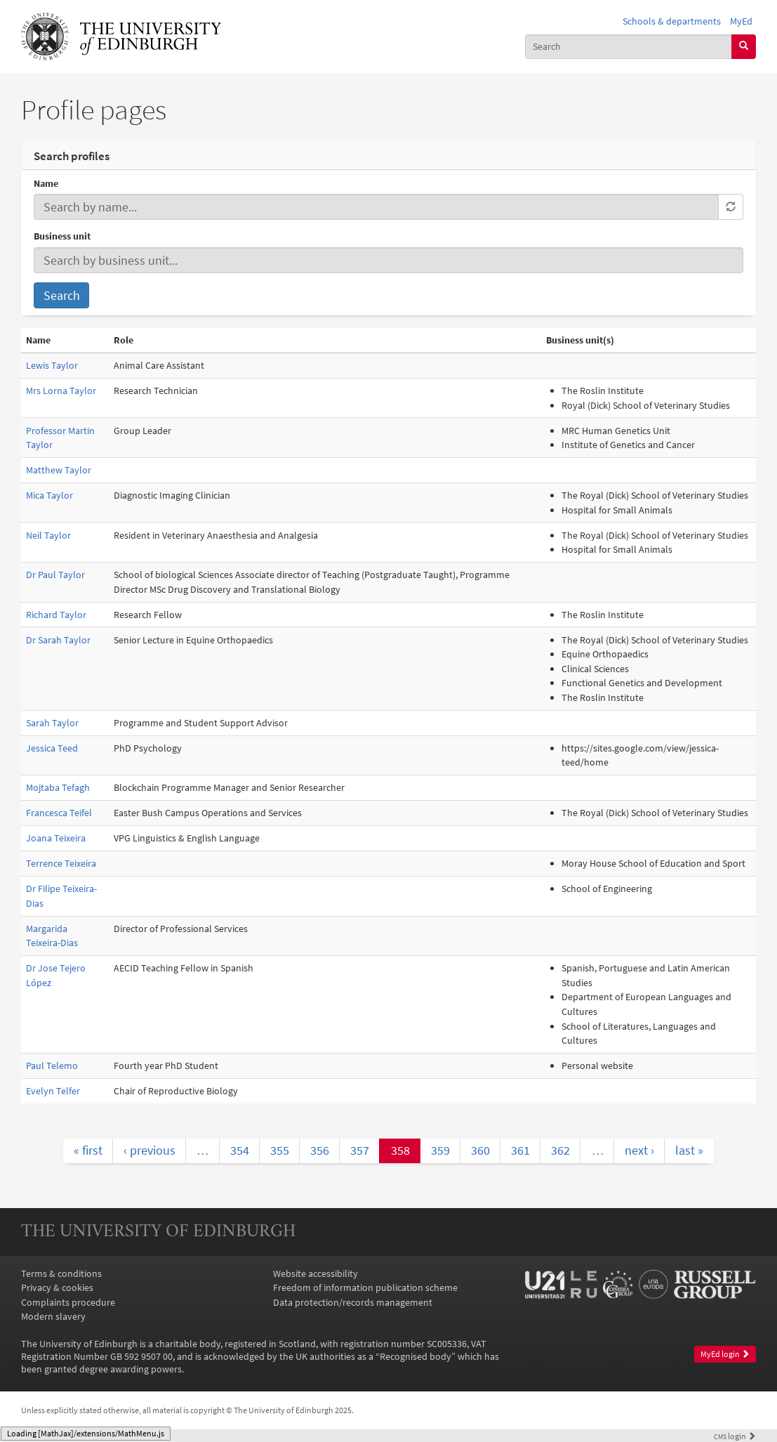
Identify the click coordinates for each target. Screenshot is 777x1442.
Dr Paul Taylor (55, 574)
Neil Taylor (48, 535)
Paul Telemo (52, 1065)
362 (560, 1150)
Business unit (62, 236)
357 (359, 1150)
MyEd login (725, 1354)
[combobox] (628, 46)
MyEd (741, 21)
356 (319, 1150)
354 (239, 1150)
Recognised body (415, 1356)
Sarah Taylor (52, 722)
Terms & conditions (61, 1273)
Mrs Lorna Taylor (61, 390)
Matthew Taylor (58, 470)
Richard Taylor (56, 614)
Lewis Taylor (52, 365)
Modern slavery (53, 1316)
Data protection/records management (352, 1302)
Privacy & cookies (57, 1287)
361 (520, 1150)
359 (440, 1150)
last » (689, 1150)
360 (480, 1150)
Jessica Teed (52, 748)
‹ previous (149, 1150)
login (735, 1436)
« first (88, 1150)
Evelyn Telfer (53, 1090)
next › (639, 1150)
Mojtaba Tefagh (58, 787)
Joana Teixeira (56, 838)
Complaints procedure (68, 1302)
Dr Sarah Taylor (58, 640)
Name (46, 183)
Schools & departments (672, 21)
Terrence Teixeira (61, 863)
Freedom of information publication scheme (365, 1287)
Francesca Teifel (59, 812)
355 (279, 1150)
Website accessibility (315, 1273)
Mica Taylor (49, 495)
